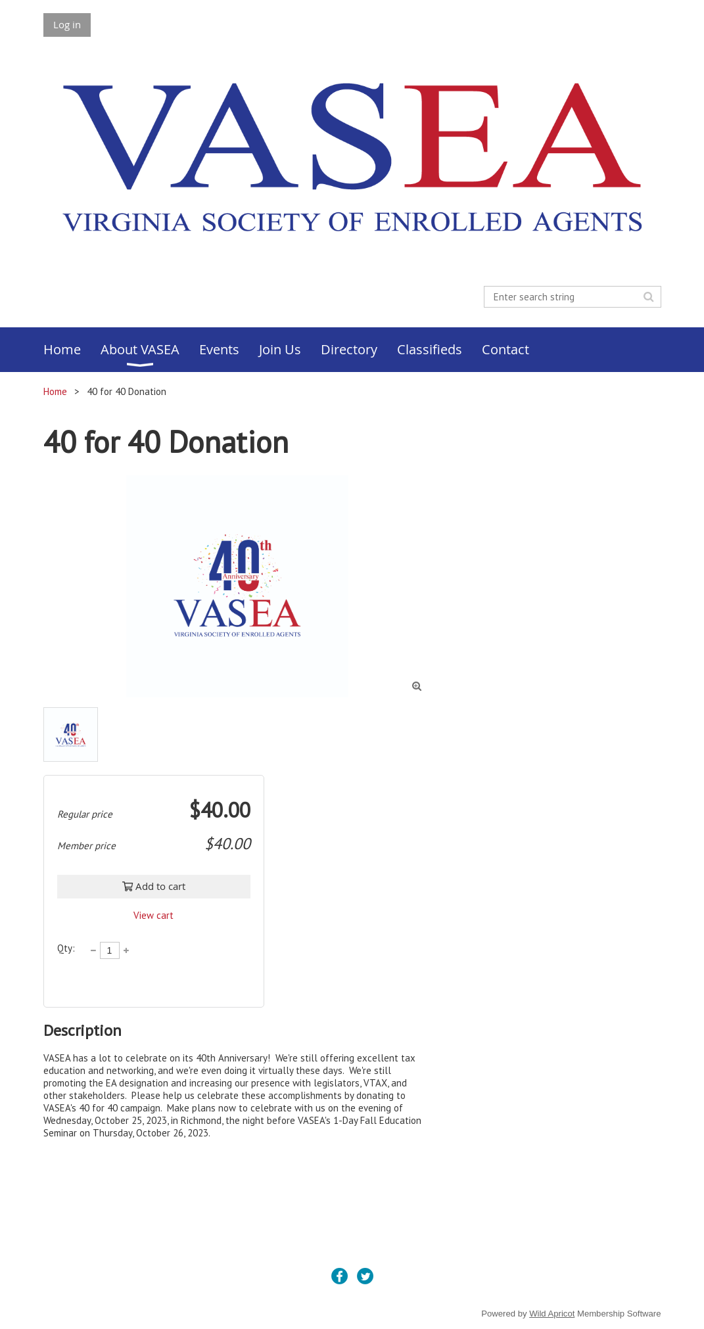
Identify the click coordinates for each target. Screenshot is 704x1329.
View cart (153, 915)
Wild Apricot (552, 1313)
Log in (67, 24)
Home (55, 391)
